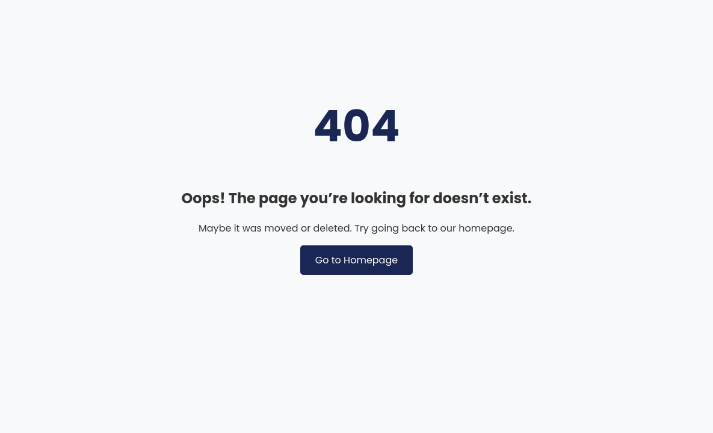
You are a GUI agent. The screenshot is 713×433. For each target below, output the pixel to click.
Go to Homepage (356, 260)
